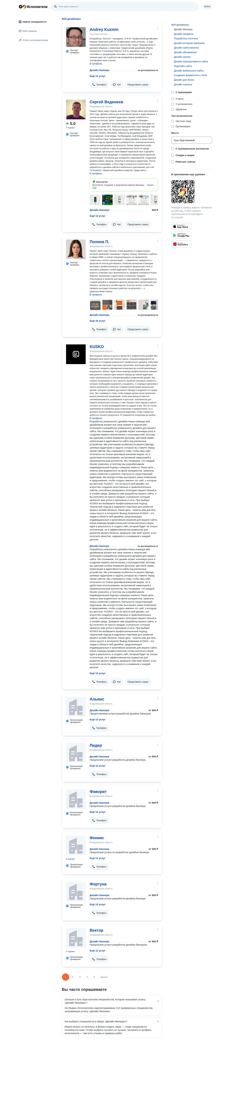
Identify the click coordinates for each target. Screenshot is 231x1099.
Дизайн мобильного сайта (188, 70)
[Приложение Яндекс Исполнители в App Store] (181, 226)
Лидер (96, 745)
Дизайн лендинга (183, 33)
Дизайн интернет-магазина (189, 43)
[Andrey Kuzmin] (76, 37)
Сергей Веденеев (106, 102)
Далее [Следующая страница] (104, 977)
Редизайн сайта (183, 66)
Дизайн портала (183, 84)
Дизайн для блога (184, 79)
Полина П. (99, 242)
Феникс (97, 838)
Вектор (96, 930)
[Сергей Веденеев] (76, 109)
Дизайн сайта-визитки (186, 47)
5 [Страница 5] (94, 977)
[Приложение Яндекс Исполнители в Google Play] (181, 235)
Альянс (97, 699)
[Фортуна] (76, 891)
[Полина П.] (76, 249)
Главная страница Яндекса (20, 6)
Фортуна (98, 884)
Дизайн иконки (182, 56)
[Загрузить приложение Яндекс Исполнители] (191, 191)
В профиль (96, 63)
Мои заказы (28, 31)
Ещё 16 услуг (97, 320)
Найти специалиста (32, 21)
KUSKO (97, 346)
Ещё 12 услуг (97, 76)
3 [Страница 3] (79, 977)
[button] (99, 84)
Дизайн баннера (99, 70)
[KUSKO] (76, 354)
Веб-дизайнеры (180, 24)
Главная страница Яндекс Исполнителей (33, 6)
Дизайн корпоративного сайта (191, 61)
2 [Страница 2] (72, 977)
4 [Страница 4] (87, 977)
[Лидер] (76, 753)
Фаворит (98, 791)
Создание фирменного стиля (190, 75)
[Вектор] (76, 938)
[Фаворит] (76, 799)
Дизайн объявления (185, 52)
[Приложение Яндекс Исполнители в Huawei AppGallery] (181, 244)
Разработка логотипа (186, 38)
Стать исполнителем (33, 40)
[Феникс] (76, 845)
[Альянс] (76, 707)
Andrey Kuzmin (104, 29)
